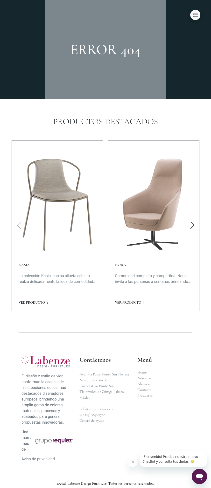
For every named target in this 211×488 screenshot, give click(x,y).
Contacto (144, 389)
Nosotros (144, 378)
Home (142, 372)
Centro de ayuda (91, 420)
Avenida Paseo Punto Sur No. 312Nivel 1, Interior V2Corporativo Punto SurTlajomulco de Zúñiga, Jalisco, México (104, 386)
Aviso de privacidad (38, 459)
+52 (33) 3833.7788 (92, 414)
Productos (145, 395)
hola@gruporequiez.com (97, 409)
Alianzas (143, 383)
